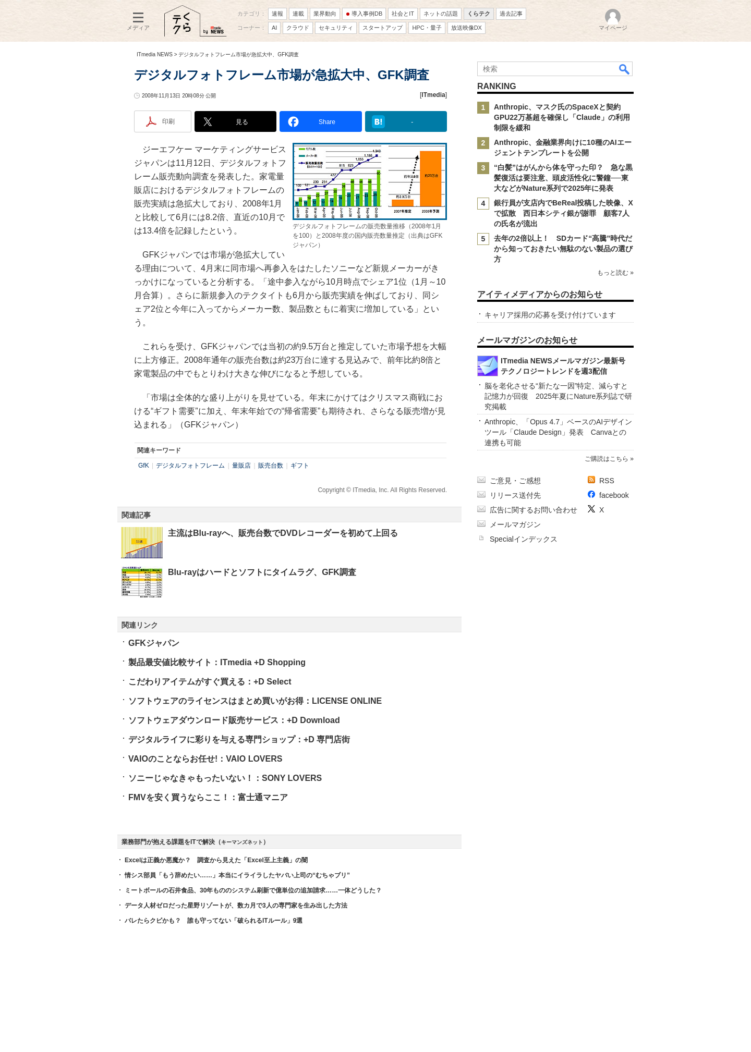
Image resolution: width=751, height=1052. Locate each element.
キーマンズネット (242, 842)
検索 (625, 69)
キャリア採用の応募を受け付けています (550, 315)
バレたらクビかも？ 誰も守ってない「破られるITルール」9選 (213, 920)
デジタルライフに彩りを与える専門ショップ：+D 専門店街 (239, 739)
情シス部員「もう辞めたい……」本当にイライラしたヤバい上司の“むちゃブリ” (237, 875)
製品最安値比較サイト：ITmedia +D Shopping (217, 662)
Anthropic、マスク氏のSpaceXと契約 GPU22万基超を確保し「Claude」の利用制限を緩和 (562, 117)
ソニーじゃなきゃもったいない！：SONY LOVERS (225, 778)
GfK (143, 465)
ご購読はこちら (606, 458)
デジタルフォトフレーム (190, 465)
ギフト (299, 465)
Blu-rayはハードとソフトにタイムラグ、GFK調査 (262, 572)
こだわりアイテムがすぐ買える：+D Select (209, 681)
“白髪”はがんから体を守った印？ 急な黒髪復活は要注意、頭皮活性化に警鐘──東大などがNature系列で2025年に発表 (563, 177)
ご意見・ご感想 (515, 480)
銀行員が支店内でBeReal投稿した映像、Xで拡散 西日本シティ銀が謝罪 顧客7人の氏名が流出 (563, 213)
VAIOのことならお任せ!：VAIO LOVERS (205, 758)
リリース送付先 (515, 495)
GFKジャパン (153, 643)
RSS (606, 480)
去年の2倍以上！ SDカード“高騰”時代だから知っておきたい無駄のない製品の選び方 (563, 248)
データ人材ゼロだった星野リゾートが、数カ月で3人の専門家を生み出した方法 (236, 905)
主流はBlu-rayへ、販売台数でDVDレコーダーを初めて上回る (283, 533)
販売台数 (270, 465)
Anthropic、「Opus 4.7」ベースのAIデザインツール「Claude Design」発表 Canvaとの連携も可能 (558, 432)
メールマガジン (515, 524)
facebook (614, 495)
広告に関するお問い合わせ (533, 510)
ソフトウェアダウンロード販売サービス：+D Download (234, 720)
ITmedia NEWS (155, 54)
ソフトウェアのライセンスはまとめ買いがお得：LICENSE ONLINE (255, 700)
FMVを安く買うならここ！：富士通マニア (208, 797)
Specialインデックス (524, 539)
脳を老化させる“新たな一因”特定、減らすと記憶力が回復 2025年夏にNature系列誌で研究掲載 (558, 396)
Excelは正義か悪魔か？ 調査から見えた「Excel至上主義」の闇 (216, 860)
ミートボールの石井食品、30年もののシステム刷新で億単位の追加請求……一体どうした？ (253, 890)
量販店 (241, 465)
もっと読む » (615, 272)
